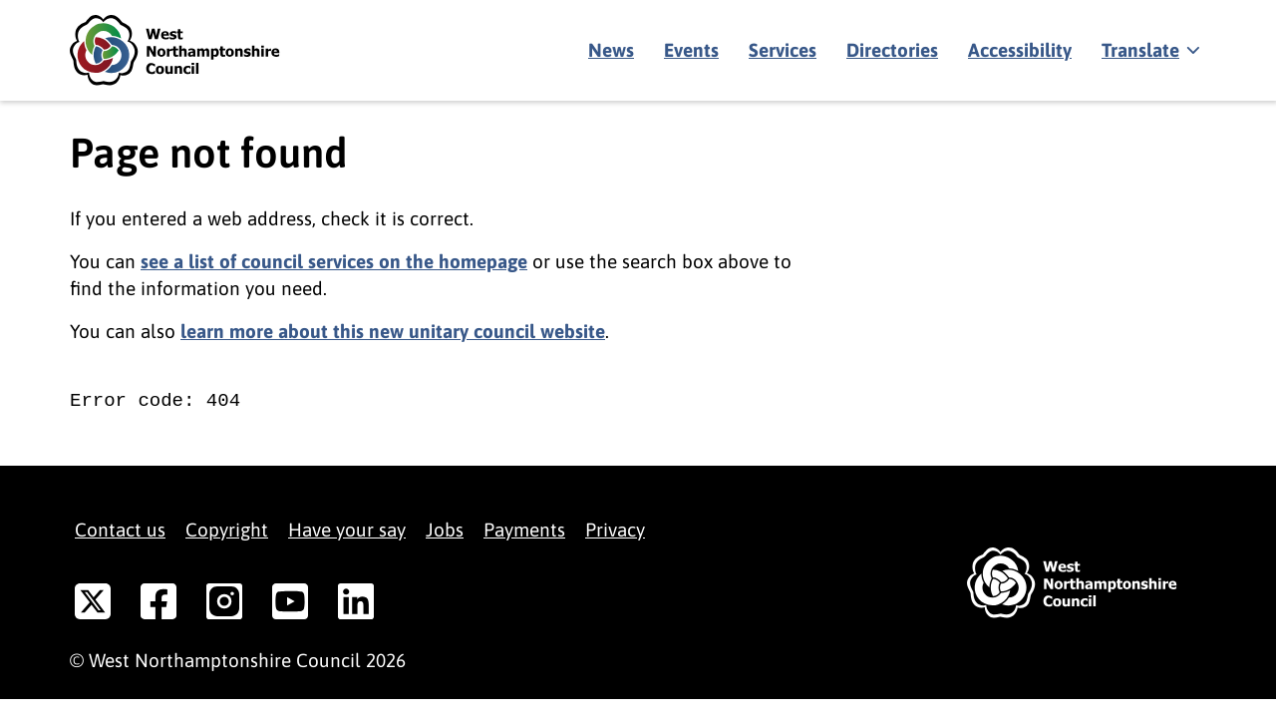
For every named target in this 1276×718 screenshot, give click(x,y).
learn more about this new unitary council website (392, 331)
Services (782, 50)
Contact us (120, 529)
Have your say (347, 529)
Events (691, 50)
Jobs (445, 529)
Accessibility (1020, 50)
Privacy (615, 529)
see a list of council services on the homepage (334, 261)
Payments (524, 529)
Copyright (226, 529)
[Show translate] (1149, 51)
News (611, 50)
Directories (892, 50)
